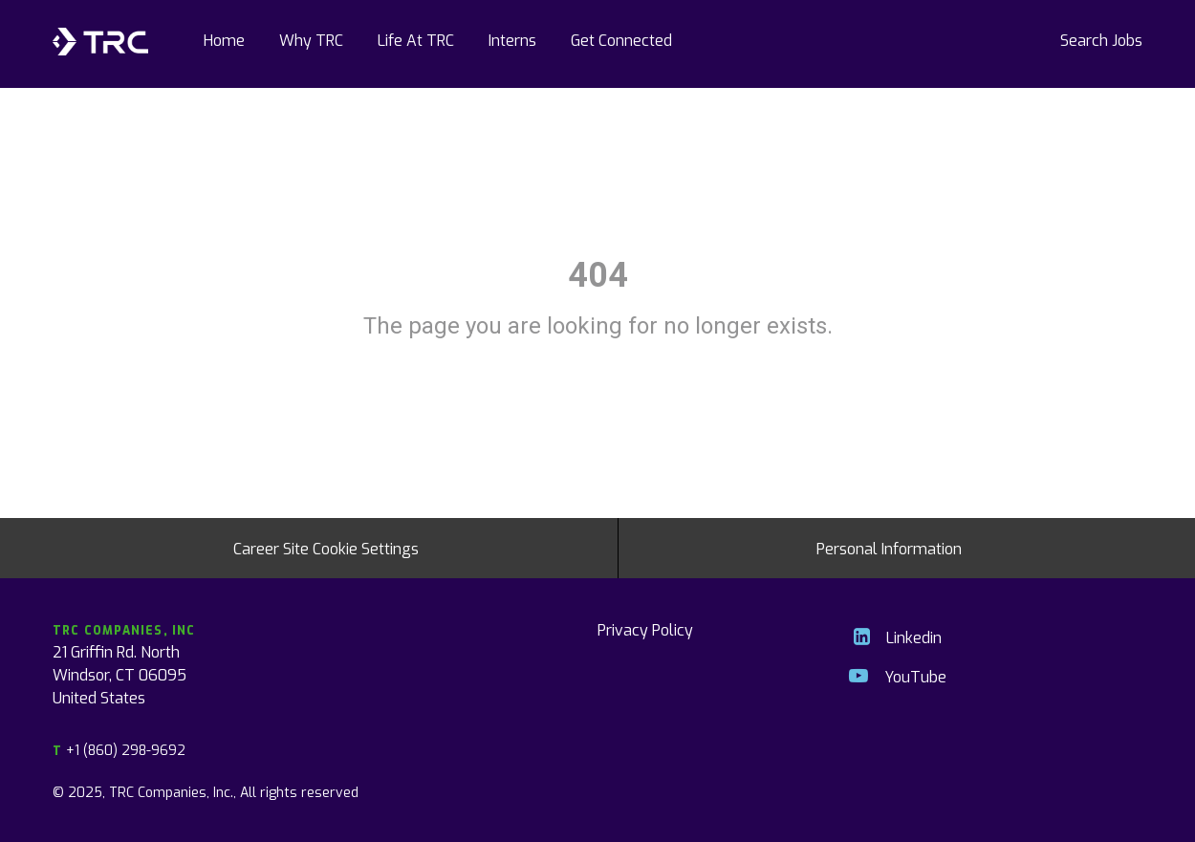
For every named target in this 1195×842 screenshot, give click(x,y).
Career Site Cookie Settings (326, 547)
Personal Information (889, 547)
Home (224, 39)
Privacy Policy (645, 628)
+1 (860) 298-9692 (119, 750)
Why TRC (311, 39)
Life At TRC (416, 39)
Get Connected (621, 39)
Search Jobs (1101, 39)
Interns (512, 39)
